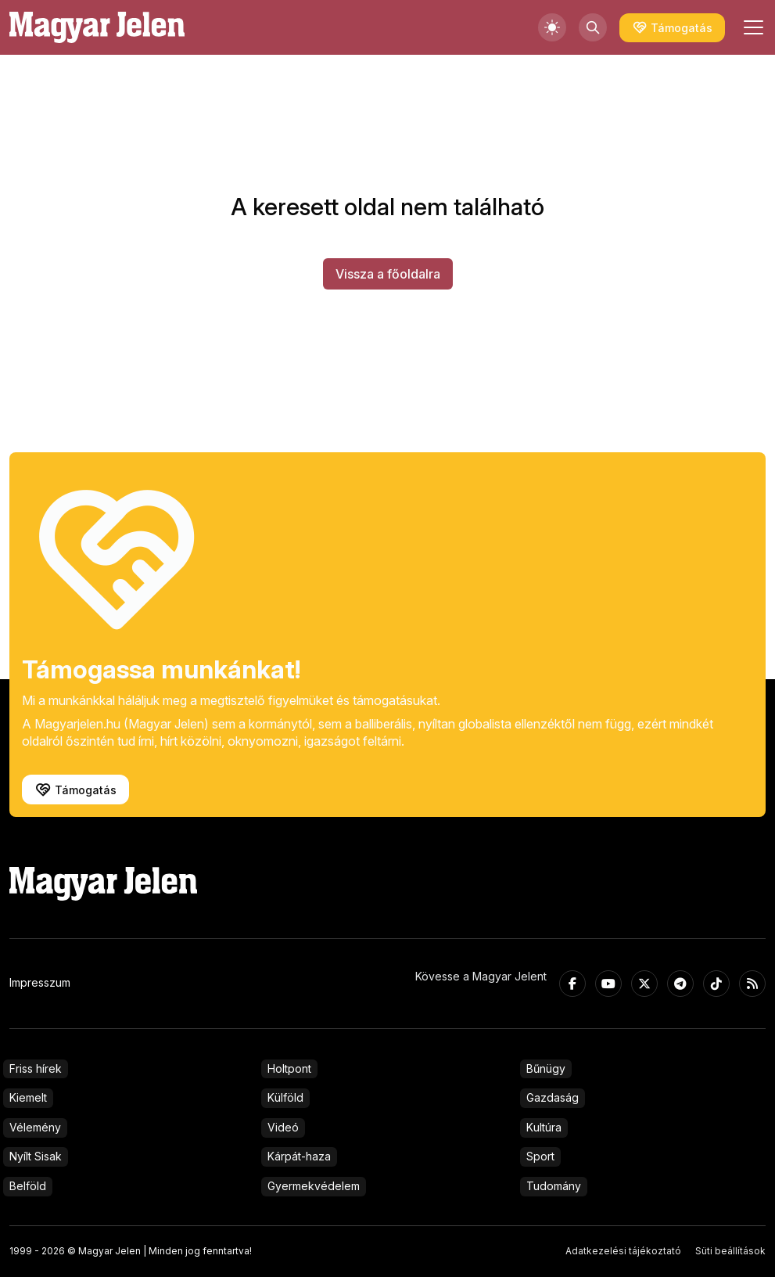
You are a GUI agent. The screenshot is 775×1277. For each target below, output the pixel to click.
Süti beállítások (730, 1251)
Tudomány (553, 1185)
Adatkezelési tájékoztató (623, 1251)
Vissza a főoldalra (387, 274)
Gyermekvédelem (313, 1185)
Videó (283, 1127)
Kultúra (544, 1127)
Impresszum (39, 982)
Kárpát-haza (299, 1156)
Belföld (27, 1185)
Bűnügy (545, 1068)
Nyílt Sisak (35, 1156)
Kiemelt (28, 1097)
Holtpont (289, 1068)
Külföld (285, 1097)
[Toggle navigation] (751, 27)
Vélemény (35, 1127)
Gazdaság (552, 1097)
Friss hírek (35, 1068)
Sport (540, 1156)
